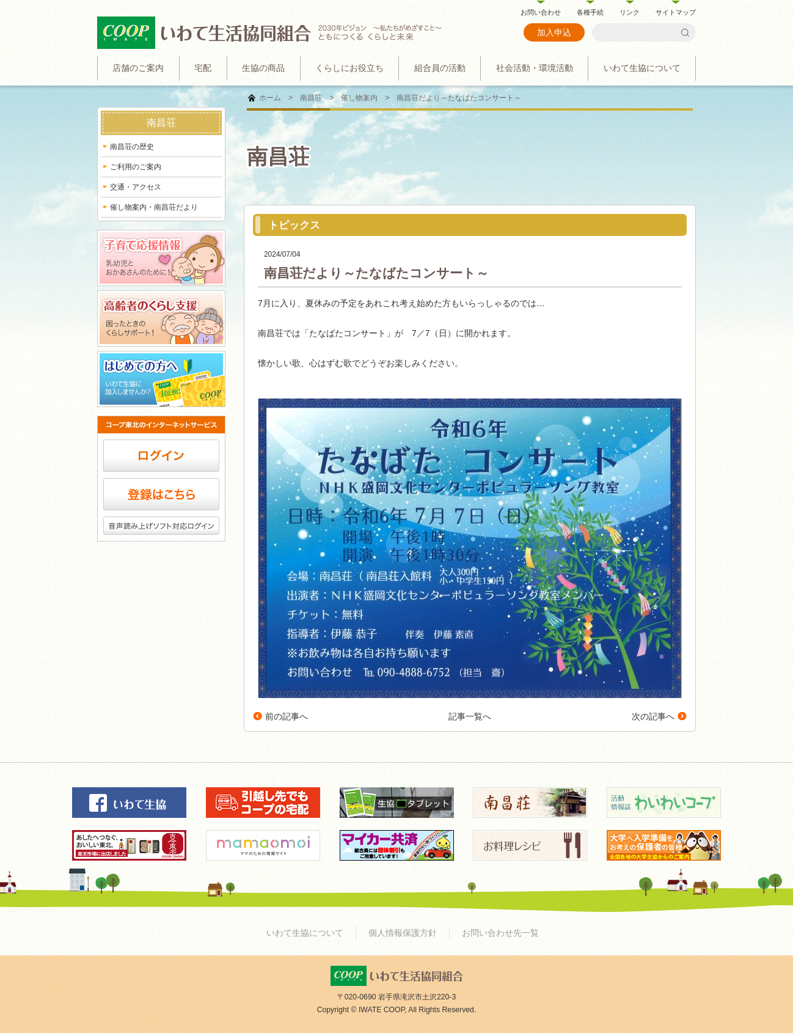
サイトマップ (676, 12)
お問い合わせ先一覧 (500, 933)
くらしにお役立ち (349, 68)
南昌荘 (311, 98)
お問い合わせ (541, 12)
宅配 (202, 68)
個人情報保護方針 (402, 933)
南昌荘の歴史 (132, 146)
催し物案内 (359, 98)
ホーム (270, 98)
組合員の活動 (440, 68)
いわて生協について (642, 68)
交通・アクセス (135, 187)
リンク (629, 12)
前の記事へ (286, 716)
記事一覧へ (469, 716)
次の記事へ (653, 716)
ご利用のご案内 (135, 167)
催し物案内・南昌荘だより (154, 207)
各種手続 (590, 12)
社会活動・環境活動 (534, 68)
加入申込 (554, 32)
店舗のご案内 (138, 68)
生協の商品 (263, 68)
